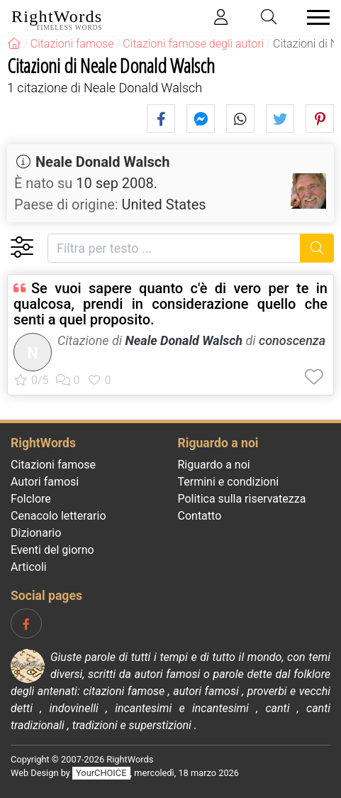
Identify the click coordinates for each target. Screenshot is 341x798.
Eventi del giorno (52, 550)
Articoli (29, 567)
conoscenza (292, 340)
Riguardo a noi (214, 464)
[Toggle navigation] (314, 17)
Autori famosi (45, 481)
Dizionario (36, 533)
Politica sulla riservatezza (242, 498)
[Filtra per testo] (174, 248)
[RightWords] (14, 43)
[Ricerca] (317, 248)
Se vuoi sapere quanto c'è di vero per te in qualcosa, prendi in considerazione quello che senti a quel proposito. (170, 304)
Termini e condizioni (228, 481)
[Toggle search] (269, 17)
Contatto (200, 516)
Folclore (31, 498)
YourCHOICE (101, 772)
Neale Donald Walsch (102, 161)
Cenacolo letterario (58, 516)
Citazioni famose (53, 464)
